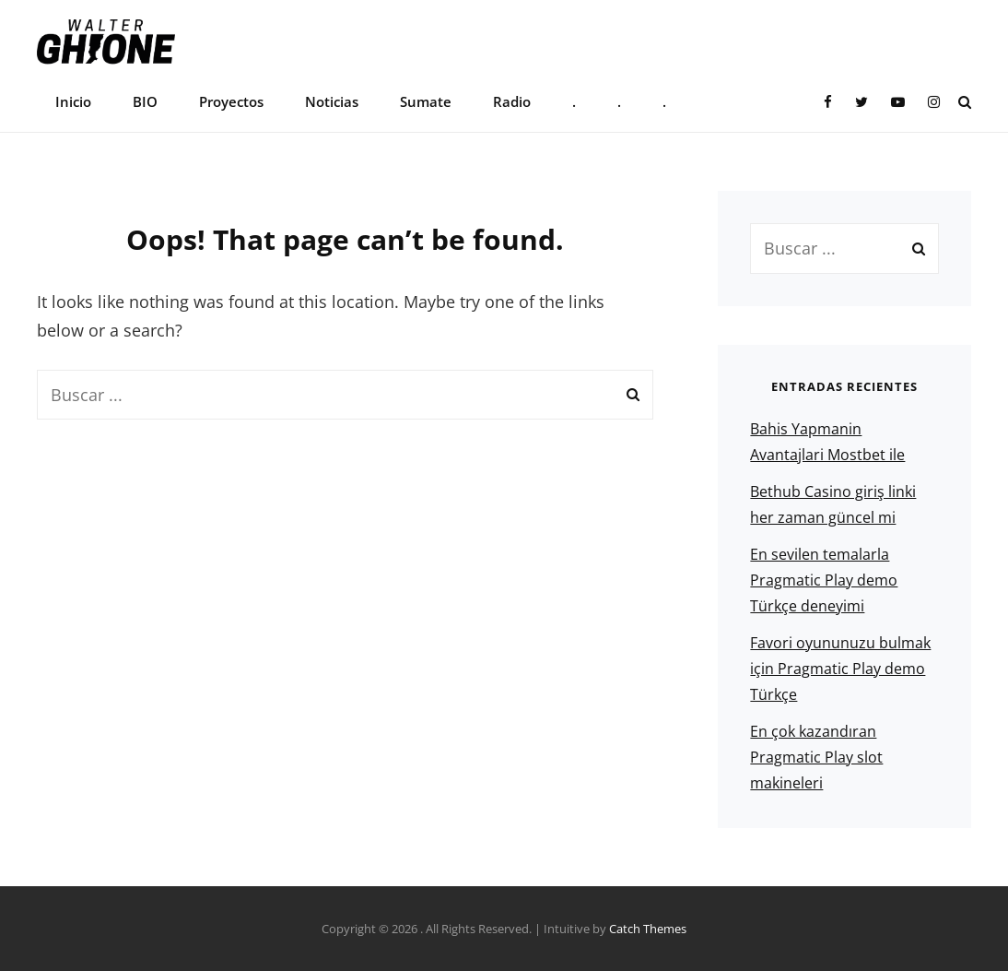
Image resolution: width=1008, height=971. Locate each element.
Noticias (331, 101)
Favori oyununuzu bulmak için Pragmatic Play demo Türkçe (840, 669)
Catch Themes (647, 928)
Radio (512, 101)
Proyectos (231, 101)
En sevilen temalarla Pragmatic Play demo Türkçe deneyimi (823, 580)
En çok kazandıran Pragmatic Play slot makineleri (816, 757)
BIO (145, 101)
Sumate (425, 101)
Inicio (73, 101)
